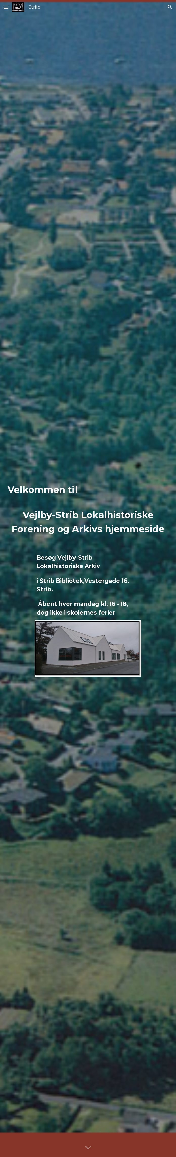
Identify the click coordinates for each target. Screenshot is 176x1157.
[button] (6, 7)
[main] (88, 509)
